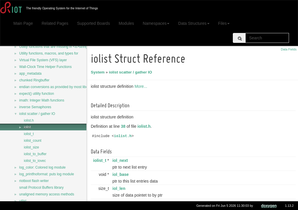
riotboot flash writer (34, 181)
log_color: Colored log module (42, 167)
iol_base (121, 174)
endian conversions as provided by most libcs (54, 87)
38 (124, 126)
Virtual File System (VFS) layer (43, 60)
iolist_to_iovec (35, 161)
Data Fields (289, 49)
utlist (22, 201)
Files (224, 23)
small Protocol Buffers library (41, 188)
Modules (126, 23)
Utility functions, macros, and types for (48, 53)
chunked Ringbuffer (34, 80)
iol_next (121, 160)
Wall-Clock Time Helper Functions (45, 67)
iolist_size (31, 147)
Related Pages (55, 23)
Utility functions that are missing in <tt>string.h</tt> (58, 47)
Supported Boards (93, 23)
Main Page (23, 23)
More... (141, 86)
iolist (27, 127)
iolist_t (29, 134)
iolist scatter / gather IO (37, 114)
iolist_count (32, 141)
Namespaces (156, 23)
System (98, 72)
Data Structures (193, 23)
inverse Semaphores (35, 107)
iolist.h (29, 120)
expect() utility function (36, 94)
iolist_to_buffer (35, 154)
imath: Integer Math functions (41, 100)
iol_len (119, 188)
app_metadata (30, 73)
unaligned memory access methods (46, 194)
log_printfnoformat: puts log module (46, 174)
